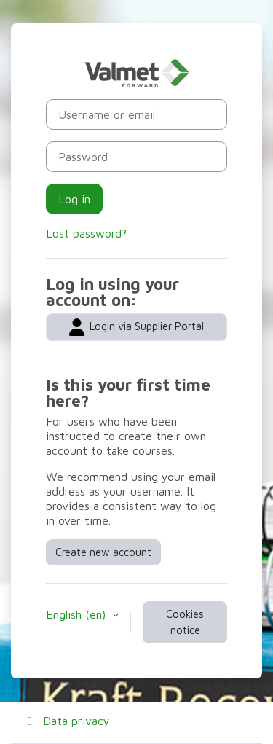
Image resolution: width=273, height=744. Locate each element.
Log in (74, 198)
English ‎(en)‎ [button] (77, 614)
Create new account (103, 552)
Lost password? (86, 233)
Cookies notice (185, 622)
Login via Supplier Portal (136, 327)
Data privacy (66, 720)
